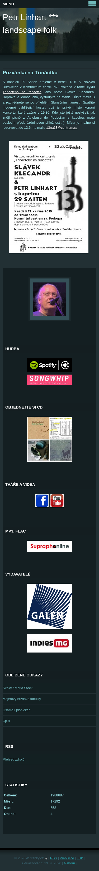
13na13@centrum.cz (61, 128)
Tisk (80, 858)
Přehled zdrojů (14, 759)
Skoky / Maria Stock (17, 688)
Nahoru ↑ (71, 863)
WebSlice (67, 858)
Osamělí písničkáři (16, 710)
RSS (53, 858)
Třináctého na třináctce (22, 92)
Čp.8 (6, 721)
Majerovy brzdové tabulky (22, 699)
